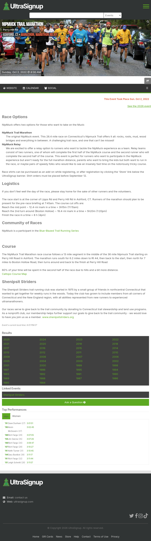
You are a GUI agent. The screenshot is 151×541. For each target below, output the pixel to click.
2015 (79, 348)
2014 (115, 348)
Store (68, 536)
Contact (86, 536)
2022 (115, 339)
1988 (42, 378)
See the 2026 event (139, 106)
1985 (6, 382)
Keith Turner (13, 451)
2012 (42, 352)
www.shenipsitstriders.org (58, 317)
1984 (42, 382)
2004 (43, 361)
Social (50, 88)
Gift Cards (47, 536)
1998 (115, 365)
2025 (6, 339)
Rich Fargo (13, 435)
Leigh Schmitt (14, 462)
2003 (79, 361)
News (59, 536)
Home (36, 536)
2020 (43, 343)
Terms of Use (100, 536)
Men (6, 416)
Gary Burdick (14, 454)
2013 (6, 352)
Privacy (115, 536)
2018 (115, 343)
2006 (115, 356)
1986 (115, 378)
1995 (79, 369)
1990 (115, 374)
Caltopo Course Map (14, 273)
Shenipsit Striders (13, 394)
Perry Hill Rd (10, 29)
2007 (79, 356)
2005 (6, 361)
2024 (43, 339)
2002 (115, 361)
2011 (78, 352)
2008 (43, 356)
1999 (79, 365)
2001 (6, 365)
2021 (6, 343)
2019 (79, 343)
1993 (6, 374)
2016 (42, 348)
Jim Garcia (13, 439)
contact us (21, 497)
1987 (79, 378)
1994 (115, 369)
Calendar (30, 88)
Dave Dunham (14, 423)
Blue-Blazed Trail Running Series (59, 230)
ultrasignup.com (23, 501)
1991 (78, 374)
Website (10, 88)
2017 (6, 348)
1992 (42, 374)
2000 (43, 365)
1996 (42, 369)
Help (76, 536)
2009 (6, 356)
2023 (79, 339)
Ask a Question (75, 402)
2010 (115, 352)
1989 (6, 378)
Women (16, 416)
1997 (6, 369)
